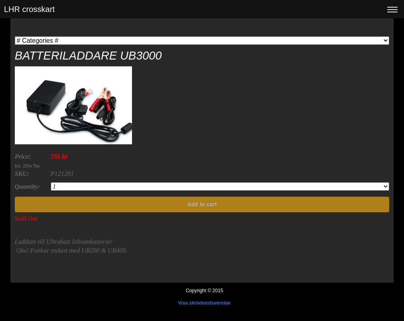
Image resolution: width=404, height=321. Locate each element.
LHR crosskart (29, 9)
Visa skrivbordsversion (204, 303)
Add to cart (202, 204)
